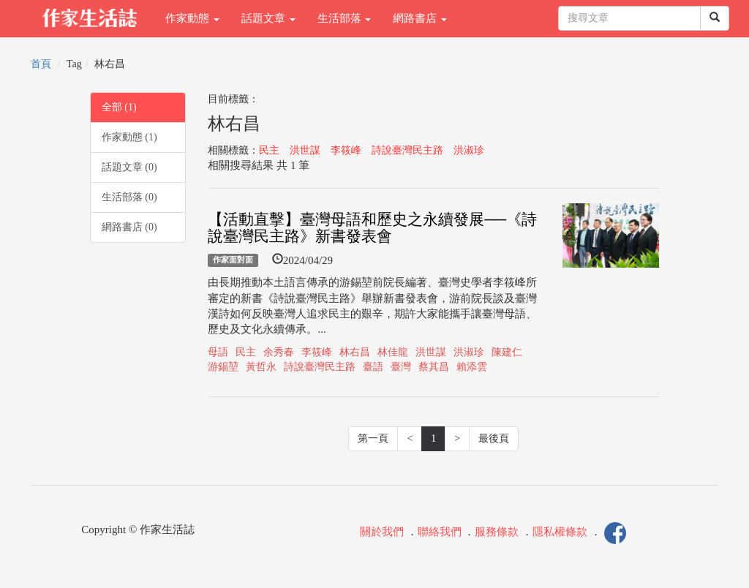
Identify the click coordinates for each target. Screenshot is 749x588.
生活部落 (344, 18)
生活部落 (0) (129, 197)
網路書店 (420, 18)
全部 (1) (119, 107)
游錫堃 (223, 366)
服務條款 (497, 532)
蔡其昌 (433, 366)
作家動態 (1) (129, 137)
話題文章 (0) (129, 167)
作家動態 (192, 18)
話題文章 (268, 18)
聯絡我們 (440, 532)
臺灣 (401, 366)
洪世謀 (305, 150)
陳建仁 (507, 352)
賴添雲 (471, 366)
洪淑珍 (468, 150)
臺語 (373, 366)
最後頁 (493, 438)
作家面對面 (233, 260)
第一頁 (373, 438)
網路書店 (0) (129, 227)
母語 (218, 352)
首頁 (41, 64)
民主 (269, 150)
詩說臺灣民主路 (407, 150)
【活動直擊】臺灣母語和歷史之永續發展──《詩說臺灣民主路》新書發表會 (372, 228)
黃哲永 (261, 366)
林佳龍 (392, 352)
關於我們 (382, 532)
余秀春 (278, 352)
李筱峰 (346, 150)
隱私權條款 (559, 532)
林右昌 (354, 352)
